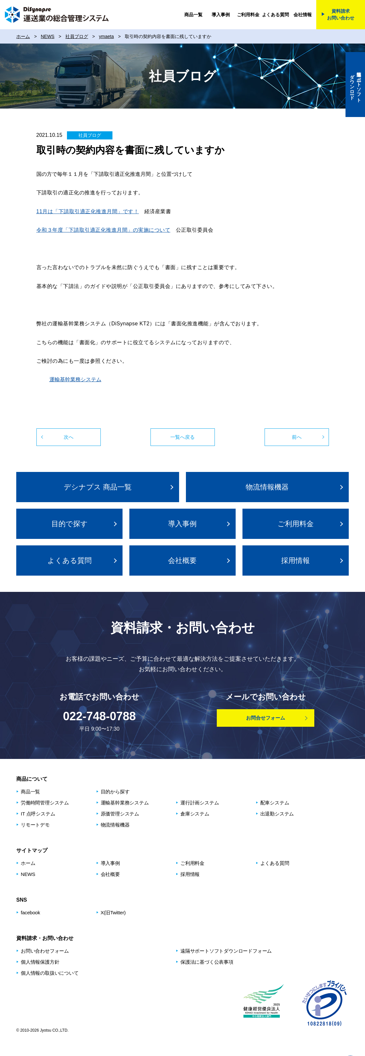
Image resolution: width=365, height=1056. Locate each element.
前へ (297, 437)
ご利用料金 (248, 14)
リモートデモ (35, 825)
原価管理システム (120, 813)
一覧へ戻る (182, 437)
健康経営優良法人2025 (262, 1003)
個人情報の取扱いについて (50, 973)
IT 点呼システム (38, 813)
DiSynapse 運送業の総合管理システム (57, 15)
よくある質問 (275, 14)
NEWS (28, 874)
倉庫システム (194, 813)
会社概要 (182, 560)
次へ (68, 437)
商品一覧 (193, 14)
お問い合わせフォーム (45, 951)
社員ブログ (89, 135)
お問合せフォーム (265, 718)
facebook (30, 912)
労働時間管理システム (45, 802)
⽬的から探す (115, 791)
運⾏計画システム (199, 802)
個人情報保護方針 (40, 962)
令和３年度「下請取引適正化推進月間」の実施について (103, 230)
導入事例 (220, 14)
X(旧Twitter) (113, 912)
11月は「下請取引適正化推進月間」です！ (87, 211)
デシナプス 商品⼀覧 (98, 487)
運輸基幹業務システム (75, 379)
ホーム (28, 863)
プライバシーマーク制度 (324, 1003)
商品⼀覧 (30, 791)
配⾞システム (274, 802)
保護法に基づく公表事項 (206, 962)
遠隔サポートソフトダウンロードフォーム (226, 951)
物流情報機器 (267, 487)
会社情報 (302, 14)
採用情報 (295, 560)
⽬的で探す (69, 524)
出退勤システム (277, 813)
